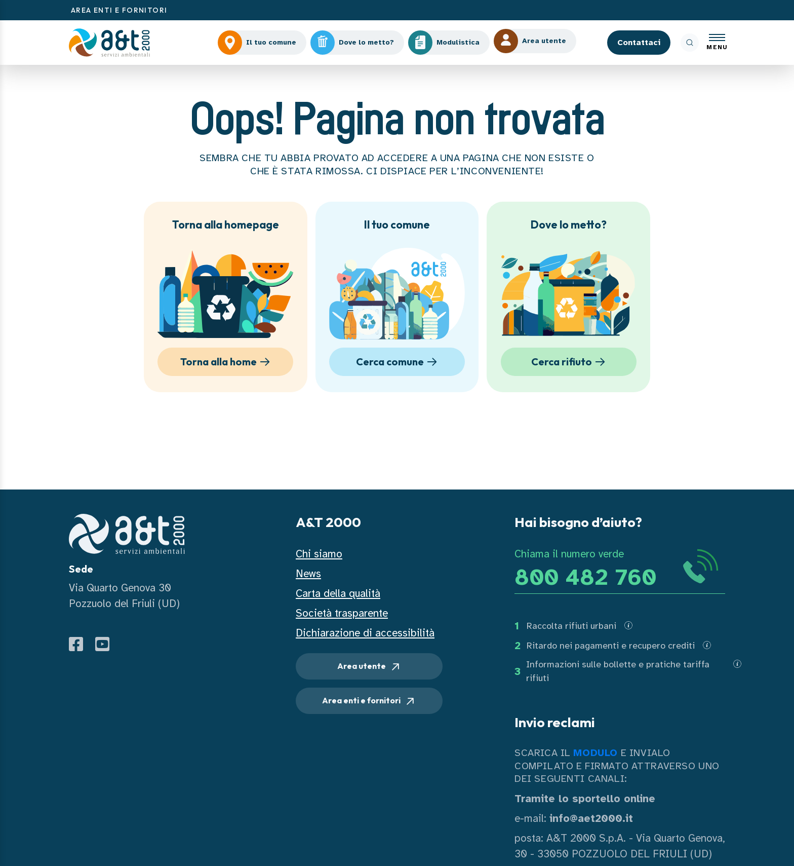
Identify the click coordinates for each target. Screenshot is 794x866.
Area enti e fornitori (369, 701)
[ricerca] (690, 42)
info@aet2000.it (591, 818)
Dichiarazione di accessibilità (365, 632)
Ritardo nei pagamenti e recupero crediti (611, 645)
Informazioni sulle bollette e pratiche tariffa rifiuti (617, 671)
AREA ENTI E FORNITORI (119, 10)
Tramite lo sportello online (584, 798)
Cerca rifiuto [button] (570, 361)
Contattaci (638, 42)
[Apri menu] (717, 43)
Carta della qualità (338, 593)
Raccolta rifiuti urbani (571, 625)
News (308, 573)
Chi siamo (319, 553)
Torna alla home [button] (226, 361)
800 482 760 (585, 577)
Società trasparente (342, 613)
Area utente (369, 667)
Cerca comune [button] (398, 361)
